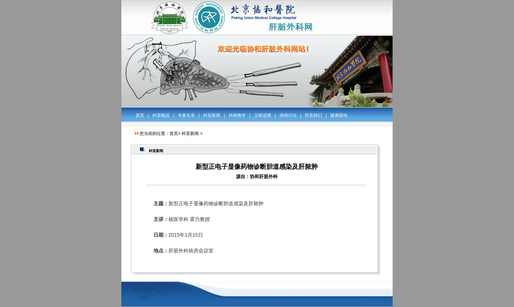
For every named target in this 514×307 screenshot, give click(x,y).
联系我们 (313, 115)
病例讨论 (288, 115)
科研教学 (237, 115)
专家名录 (186, 115)
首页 (140, 115)
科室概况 (161, 115)
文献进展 (262, 115)
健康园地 (338, 115)
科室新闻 (211, 115)
